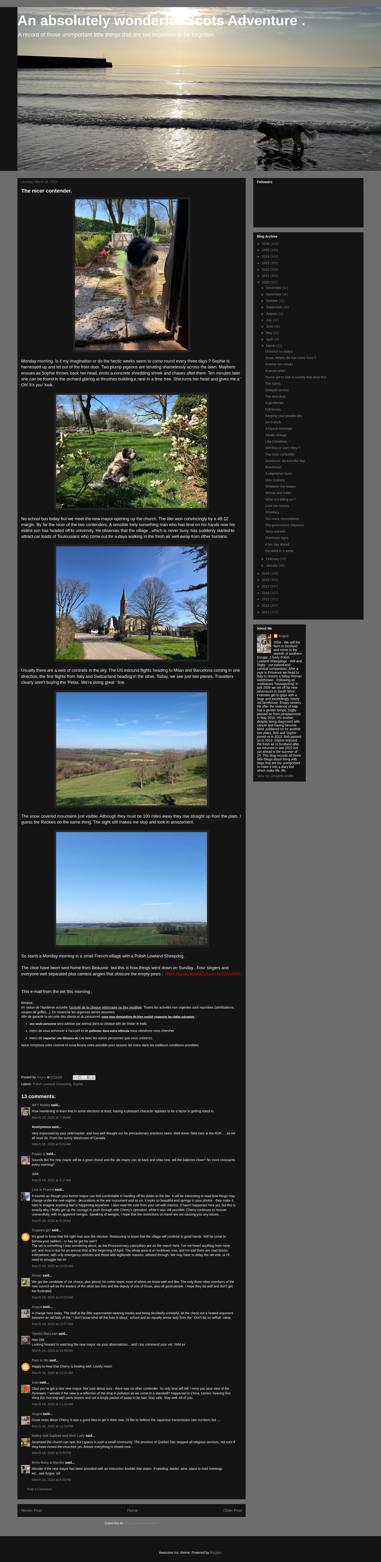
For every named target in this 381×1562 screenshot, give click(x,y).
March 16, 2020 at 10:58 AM (52, 1350)
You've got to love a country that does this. (296, 377)
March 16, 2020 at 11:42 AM (52, 1404)
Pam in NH (40, 1360)
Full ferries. (273, 409)
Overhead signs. (277, 538)
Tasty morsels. (275, 531)
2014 (266, 605)
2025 (266, 250)
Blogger (215, 1552)
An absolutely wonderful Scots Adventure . (161, 20)
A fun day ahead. (277, 544)
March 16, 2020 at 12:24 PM (52, 1426)
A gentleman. (275, 403)
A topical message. (279, 428)
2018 (266, 580)
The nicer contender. (280, 454)
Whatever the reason (280, 486)
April (269, 339)
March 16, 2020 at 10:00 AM (52, 1266)
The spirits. (273, 383)
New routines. (275, 480)
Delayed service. (277, 390)
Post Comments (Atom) (141, 1523)
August (271, 314)
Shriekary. (272, 512)
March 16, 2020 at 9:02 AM (51, 1144)
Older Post (232, 1510)
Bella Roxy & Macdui (48, 1462)
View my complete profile (275, 776)
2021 (266, 276)
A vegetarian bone (278, 473)
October (272, 301)
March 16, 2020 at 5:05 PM (51, 1453)
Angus (37, 1307)
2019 (266, 573)
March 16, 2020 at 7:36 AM (51, 1117)
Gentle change (276, 435)
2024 (266, 256)
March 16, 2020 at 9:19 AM (51, 1221)
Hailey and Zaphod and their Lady (58, 1436)
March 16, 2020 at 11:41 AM (52, 1373)
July (269, 320)
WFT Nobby (41, 1105)
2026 (266, 244)
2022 (266, 269)
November (274, 294)
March (271, 346)
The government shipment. (285, 525)
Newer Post (31, 1510)
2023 (266, 263)
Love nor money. (277, 506)
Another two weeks (279, 364)
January (272, 565)
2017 (266, 586)
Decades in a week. (279, 551)
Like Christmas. (276, 441)
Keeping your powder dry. (284, 416)
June (270, 326)
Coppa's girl (41, 1230)
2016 (266, 593)
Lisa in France (43, 1189)
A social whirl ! (275, 371)
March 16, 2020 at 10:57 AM (52, 1324)
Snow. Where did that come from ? (290, 358)
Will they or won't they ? (282, 448)
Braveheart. (273, 467)
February (273, 559)
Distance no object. (279, 351)
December (274, 288)
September (274, 307)
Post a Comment (39, 1489)
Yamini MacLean (45, 1333)
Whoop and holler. (278, 493)
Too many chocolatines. (282, 519)
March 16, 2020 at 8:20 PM (51, 1480)
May (269, 333)
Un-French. (273, 422)
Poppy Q (39, 1154)
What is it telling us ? (280, 499)
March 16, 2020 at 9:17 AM (51, 1180)
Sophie (78, 1084)
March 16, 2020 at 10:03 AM (52, 1297)
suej (35, 1382)
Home (132, 1510)
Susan (37, 1275)
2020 (266, 282)
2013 (266, 612)
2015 (266, 599)
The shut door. (275, 396)
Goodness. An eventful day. (285, 461)
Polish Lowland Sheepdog (52, 1084)
